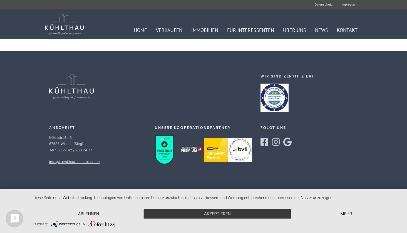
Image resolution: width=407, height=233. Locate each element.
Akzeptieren (217, 213)
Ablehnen (88, 213)
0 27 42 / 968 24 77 (75, 150)
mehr (346, 213)
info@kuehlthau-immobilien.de (74, 162)
